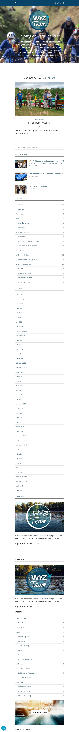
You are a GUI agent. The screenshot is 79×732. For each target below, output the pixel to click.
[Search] (63, 3)
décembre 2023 (21, 363)
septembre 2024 (21, 336)
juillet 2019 (19, 454)
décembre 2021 (21, 404)
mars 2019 (19, 472)
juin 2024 (19, 345)
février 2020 (20, 427)
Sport (40, 219)
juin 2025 (19, 313)
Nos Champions (41, 223)
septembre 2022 (21, 390)
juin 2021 (19, 422)
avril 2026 (19, 295)
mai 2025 (19, 317)
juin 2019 (19, 459)
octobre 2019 (20, 440)
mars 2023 (19, 386)
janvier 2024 (20, 358)
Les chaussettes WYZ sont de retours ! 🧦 (46, 174)
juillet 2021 (19, 418)
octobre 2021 (20, 408)
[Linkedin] (60, 3)
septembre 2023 (21, 367)
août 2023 (19, 372)
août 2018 (19, 486)
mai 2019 (19, 463)
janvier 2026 (20, 304)
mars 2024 (19, 354)
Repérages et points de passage (41, 241)
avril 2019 (19, 468)
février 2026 (20, 299)
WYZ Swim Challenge (40, 255)
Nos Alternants (41, 209)
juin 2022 (19, 399)
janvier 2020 (20, 431)
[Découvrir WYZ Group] (39, 712)
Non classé (40, 214)
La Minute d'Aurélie (41, 273)
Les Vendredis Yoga (41, 282)
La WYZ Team (40, 205)
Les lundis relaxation (41, 278)
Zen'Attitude (40, 269)
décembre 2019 (21, 436)
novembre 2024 (21, 331)
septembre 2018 (21, 481)
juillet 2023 (19, 377)
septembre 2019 (21, 445)
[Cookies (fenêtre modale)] (3, 728)
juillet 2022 (19, 395)
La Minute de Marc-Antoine (41, 259)
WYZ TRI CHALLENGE (40, 264)
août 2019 (19, 449)
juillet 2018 (19, 490)
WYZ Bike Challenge (40, 232)
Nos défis (41, 228)
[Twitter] (55, 3)
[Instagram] (58, 3)
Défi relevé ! (41, 237)
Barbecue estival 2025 (39, 123)
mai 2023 (19, 381)
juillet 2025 (19, 308)
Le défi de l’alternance (38, 186)
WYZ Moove (40, 250)
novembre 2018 (21, 477)
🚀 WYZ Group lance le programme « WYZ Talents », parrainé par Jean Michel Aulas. (46, 162)
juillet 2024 (19, 340)
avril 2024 (19, 349)
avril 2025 (19, 322)
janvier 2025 (20, 327)
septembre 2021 (21, 413)
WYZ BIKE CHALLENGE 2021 (41, 246)
